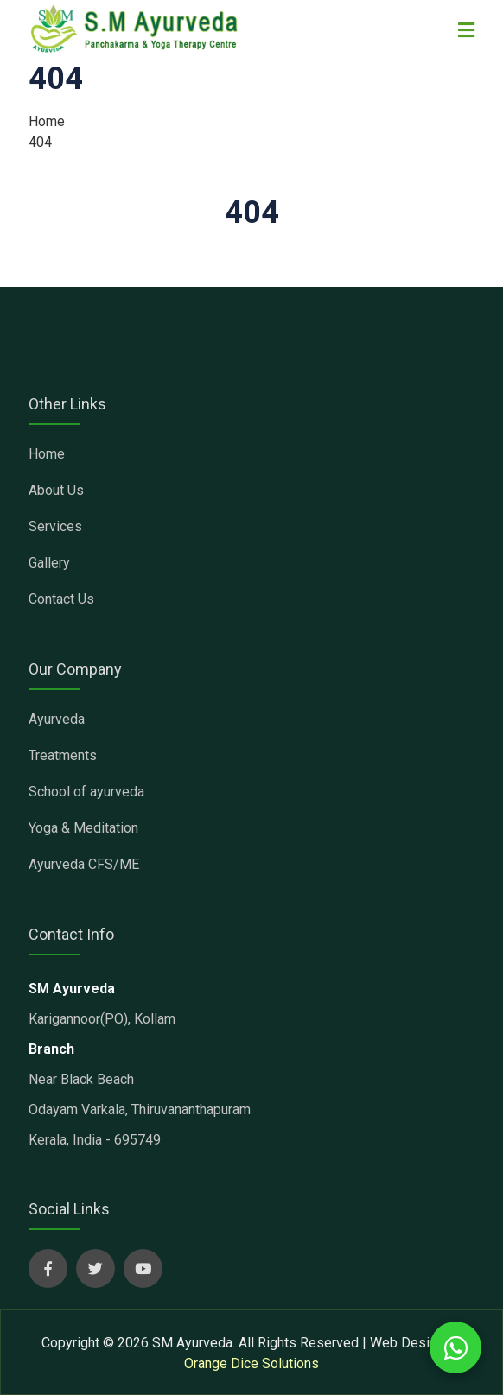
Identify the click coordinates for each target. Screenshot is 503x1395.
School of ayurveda (86, 791)
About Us (56, 490)
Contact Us (61, 599)
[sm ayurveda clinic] (135, 29)
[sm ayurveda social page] (48, 1268)
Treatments (63, 755)
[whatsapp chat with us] (455, 1347)
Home (47, 121)
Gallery (49, 563)
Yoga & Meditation (83, 828)
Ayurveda (57, 719)
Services (55, 526)
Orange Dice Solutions (251, 1363)
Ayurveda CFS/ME (84, 864)
